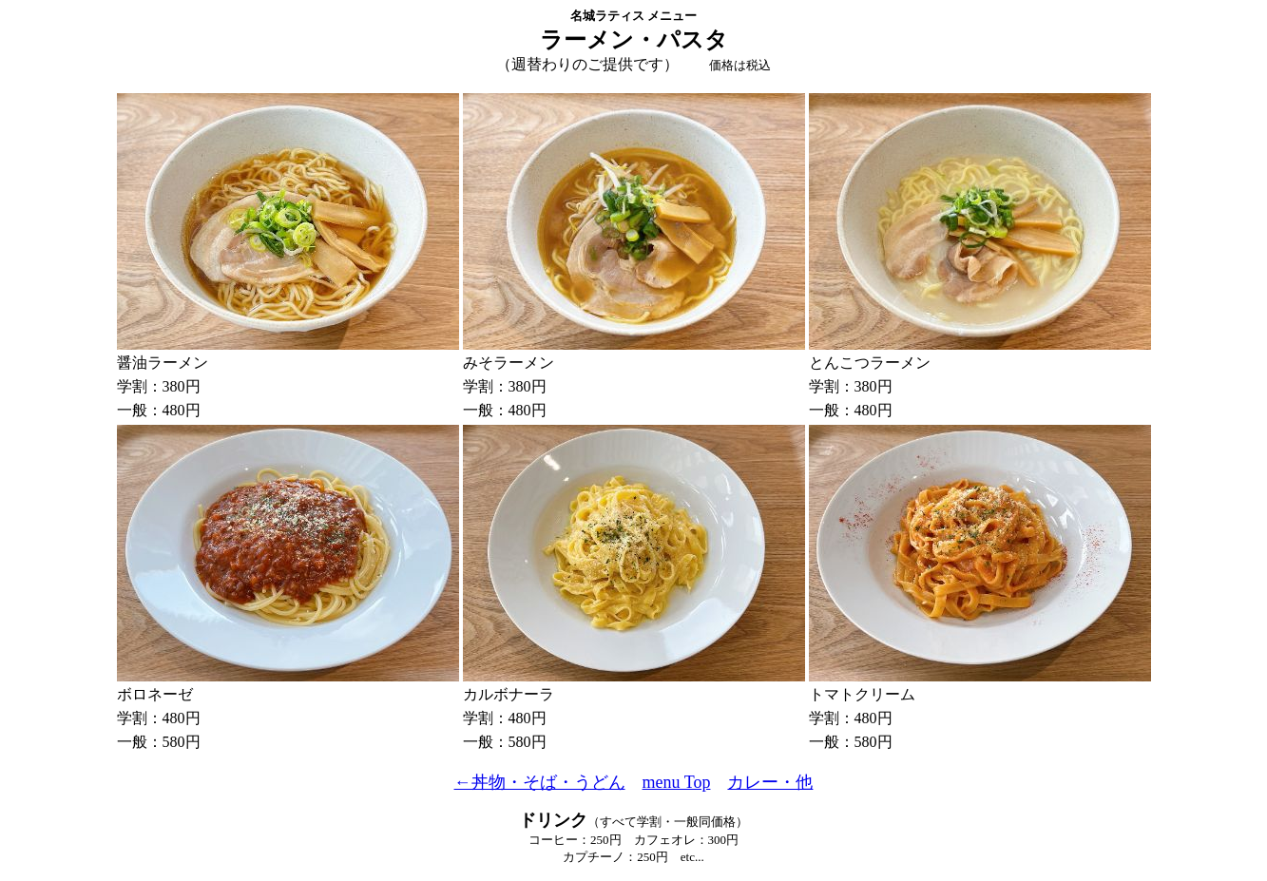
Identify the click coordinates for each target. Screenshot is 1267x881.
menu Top (677, 782)
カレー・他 (770, 782)
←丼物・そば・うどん (539, 782)
